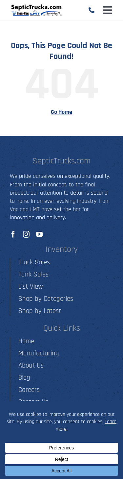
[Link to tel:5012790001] (91, 10)
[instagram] (26, 234)
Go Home (61, 112)
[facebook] (13, 234)
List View (30, 286)
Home (26, 341)
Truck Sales (34, 262)
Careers (29, 389)
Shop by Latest (39, 310)
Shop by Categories (45, 298)
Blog (24, 377)
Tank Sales (33, 274)
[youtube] (39, 234)
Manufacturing (38, 353)
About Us (31, 365)
